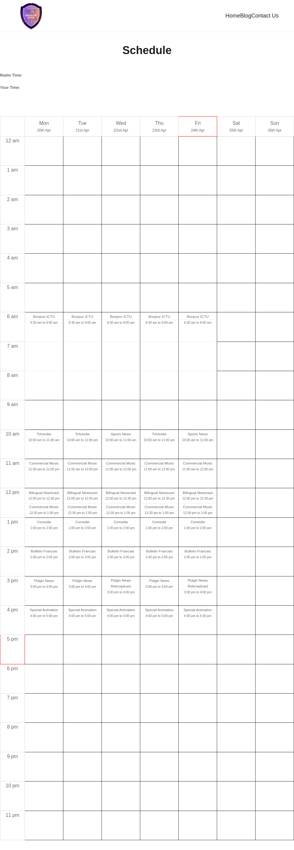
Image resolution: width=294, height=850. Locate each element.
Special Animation (44, 612)
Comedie (44, 524)
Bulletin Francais (44, 553)
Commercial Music (44, 465)
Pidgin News (44, 582)
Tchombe (44, 436)
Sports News (121, 436)
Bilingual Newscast (44, 494)
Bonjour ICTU (44, 319)
